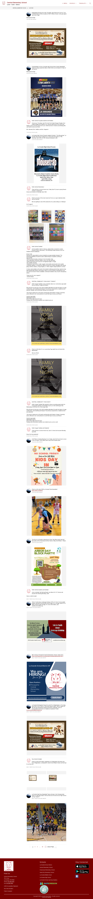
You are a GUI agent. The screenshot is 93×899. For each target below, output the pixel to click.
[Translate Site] (83, 3)
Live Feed (31, 8)
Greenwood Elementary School (47, 870)
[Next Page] (45, 847)
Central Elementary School (19, 8)
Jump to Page (50, 846)
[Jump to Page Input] (55, 847)
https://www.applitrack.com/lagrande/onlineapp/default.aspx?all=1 (47, 656)
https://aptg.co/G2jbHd (37, 490)
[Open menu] (64, 3)
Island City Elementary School (47, 872)
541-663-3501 (11, 881)
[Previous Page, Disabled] (30, 847)
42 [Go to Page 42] (42, 846)
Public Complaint (8, 891)
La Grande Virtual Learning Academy (48, 880)
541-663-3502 (9, 883)
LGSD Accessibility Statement (11, 886)
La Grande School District (46, 865)
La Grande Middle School (46, 875)
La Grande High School (45, 877)
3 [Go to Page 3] (37, 846)
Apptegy (49, 897)
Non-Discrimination (8, 888)
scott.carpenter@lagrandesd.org (34, 710)
